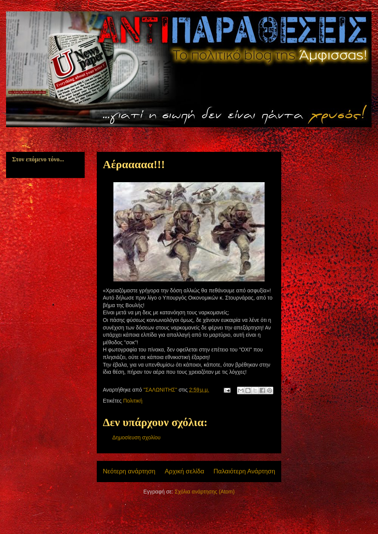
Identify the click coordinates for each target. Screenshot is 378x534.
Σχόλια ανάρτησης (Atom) (205, 492)
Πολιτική (133, 401)
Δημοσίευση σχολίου (136, 437)
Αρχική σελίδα (184, 471)
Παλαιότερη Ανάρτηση (244, 471)
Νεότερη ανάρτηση (129, 471)
